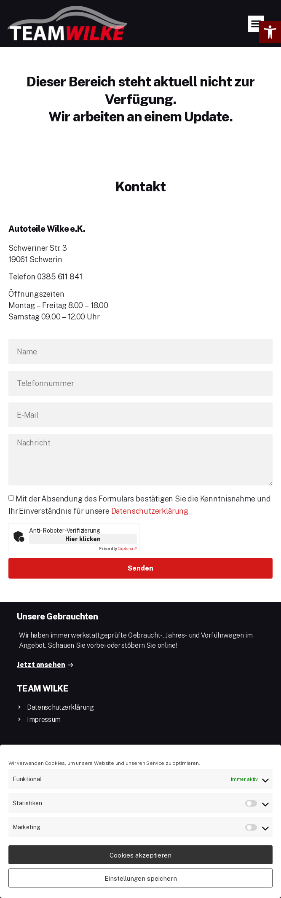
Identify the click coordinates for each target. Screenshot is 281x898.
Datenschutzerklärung (149, 510)
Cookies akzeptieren (140, 855)
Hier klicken (83, 538)
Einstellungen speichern (140, 878)
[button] (270, 32)
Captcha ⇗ (118, 548)
